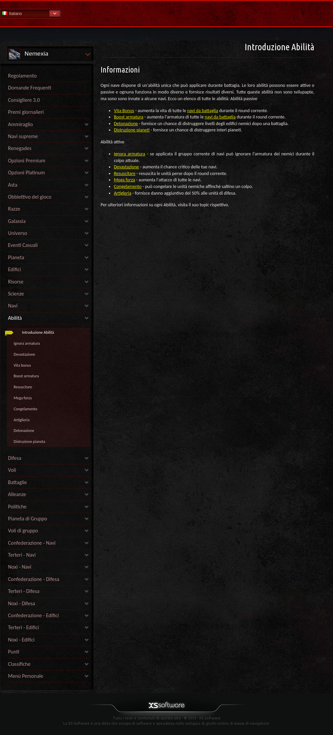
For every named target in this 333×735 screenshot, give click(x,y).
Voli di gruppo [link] (23, 530)
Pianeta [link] (16, 257)
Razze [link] (14, 209)
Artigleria (122, 193)
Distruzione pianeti (132, 130)
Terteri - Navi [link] (22, 555)
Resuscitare (23, 387)
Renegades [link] (19, 148)
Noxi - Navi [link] (19, 567)
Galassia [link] (17, 221)
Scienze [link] (16, 293)
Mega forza (23, 398)
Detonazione (24, 430)
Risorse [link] (16, 281)
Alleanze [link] (17, 494)
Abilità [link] (15, 318)
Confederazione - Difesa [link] (33, 579)
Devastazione (24, 354)
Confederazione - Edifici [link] (33, 615)
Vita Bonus (124, 110)
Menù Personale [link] (25, 676)
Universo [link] (17, 233)
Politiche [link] (17, 506)
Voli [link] (12, 470)
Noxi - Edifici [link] (21, 640)
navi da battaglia (202, 110)
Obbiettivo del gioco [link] (29, 197)
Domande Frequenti (29, 88)
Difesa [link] (14, 458)
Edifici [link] (14, 269)
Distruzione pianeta (29, 441)
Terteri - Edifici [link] (23, 627)
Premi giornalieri (26, 112)
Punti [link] (13, 651)
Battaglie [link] (17, 482)
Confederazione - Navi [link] (32, 543)
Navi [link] (13, 305)
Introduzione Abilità (38, 332)
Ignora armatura (27, 343)
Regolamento (22, 76)
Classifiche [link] (19, 664)
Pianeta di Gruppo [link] (27, 518)
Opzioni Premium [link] (26, 160)
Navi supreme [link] (23, 136)
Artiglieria (22, 420)
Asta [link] (12, 185)
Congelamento (25, 409)
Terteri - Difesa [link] (23, 591)
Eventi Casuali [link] (23, 245)
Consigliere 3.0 (24, 100)
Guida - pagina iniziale (166, 13)
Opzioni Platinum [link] (26, 172)
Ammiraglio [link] (20, 124)
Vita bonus (22, 365)
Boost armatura (26, 376)
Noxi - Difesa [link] (21, 603)
